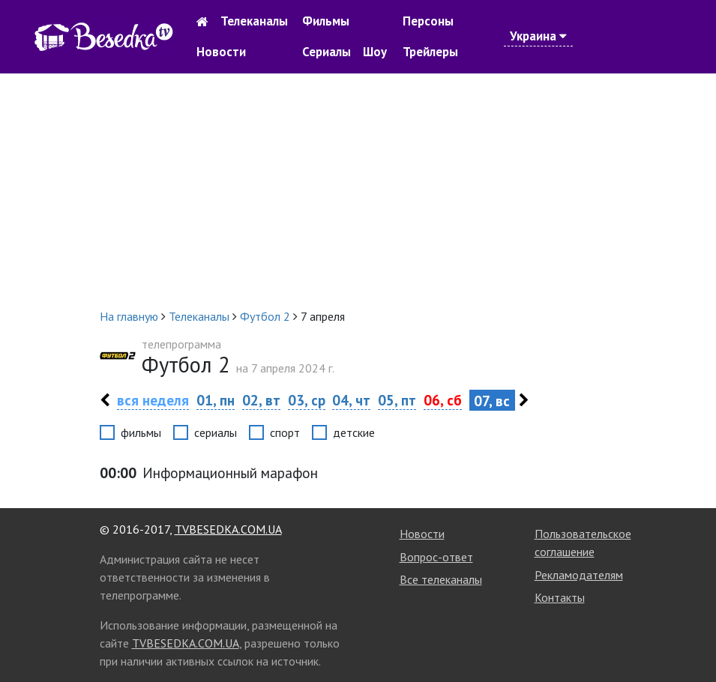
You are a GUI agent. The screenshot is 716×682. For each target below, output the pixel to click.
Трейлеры (430, 51)
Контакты (560, 597)
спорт (285, 432)
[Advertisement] (358, 190)
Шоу (375, 51)
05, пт (397, 399)
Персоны (428, 21)
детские (354, 432)
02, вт (261, 399)
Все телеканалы (441, 579)
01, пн (215, 399)
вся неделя (153, 399)
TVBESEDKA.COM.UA (228, 529)
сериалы (215, 432)
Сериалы (326, 51)
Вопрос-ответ (436, 556)
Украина (538, 36)
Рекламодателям (579, 574)
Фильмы (325, 21)
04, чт (351, 399)
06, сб (443, 399)
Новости (221, 51)
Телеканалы (254, 21)
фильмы (141, 432)
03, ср (306, 399)
